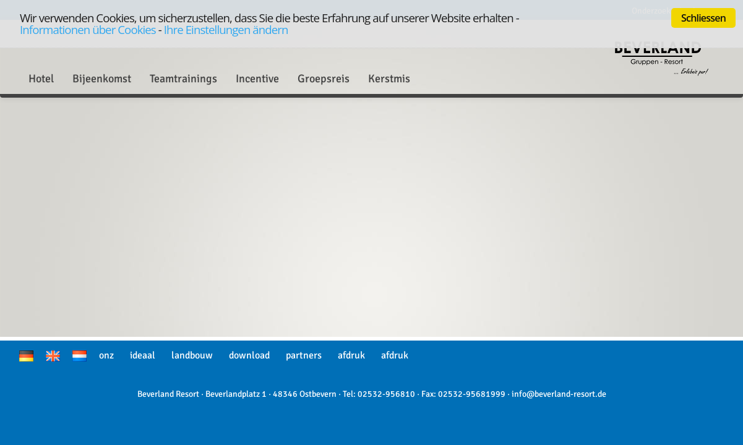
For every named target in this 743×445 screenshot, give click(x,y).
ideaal (142, 355)
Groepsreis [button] (324, 78)
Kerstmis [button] (389, 78)
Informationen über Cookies (88, 29)
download (249, 355)
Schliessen (703, 18)
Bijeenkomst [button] (101, 78)
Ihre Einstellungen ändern (226, 29)
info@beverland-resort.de (559, 394)
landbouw (192, 355)
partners (304, 355)
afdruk (351, 355)
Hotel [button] (41, 78)
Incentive (257, 78)
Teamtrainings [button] (183, 78)
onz (106, 355)
